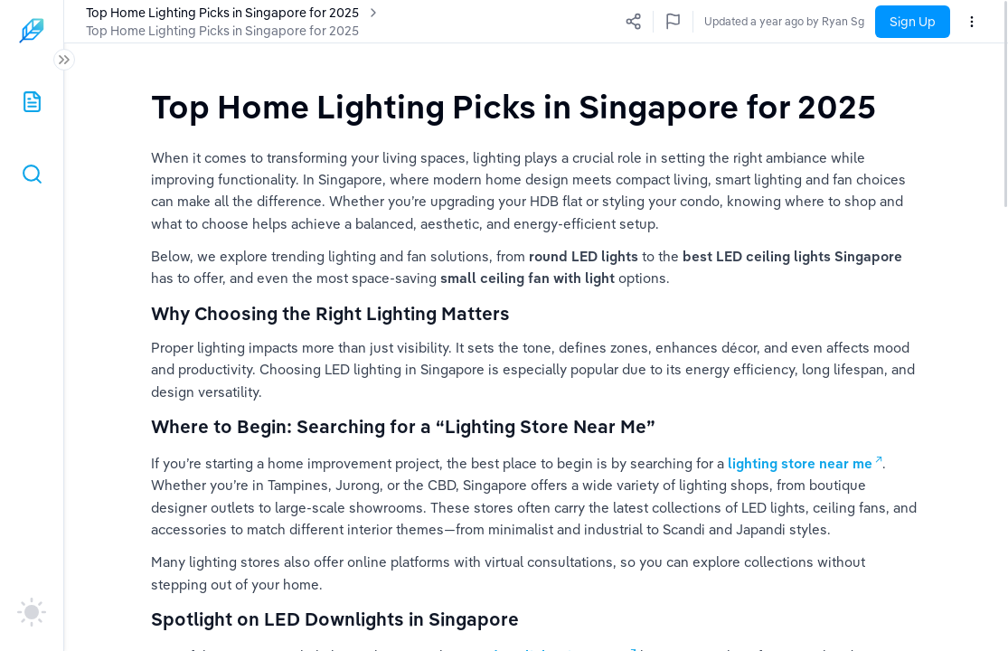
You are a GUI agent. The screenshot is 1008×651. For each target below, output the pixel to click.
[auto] (31, 612)
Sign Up (913, 22)
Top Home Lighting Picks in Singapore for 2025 (222, 31)
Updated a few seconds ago (794, 21)
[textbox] (513, 106)
